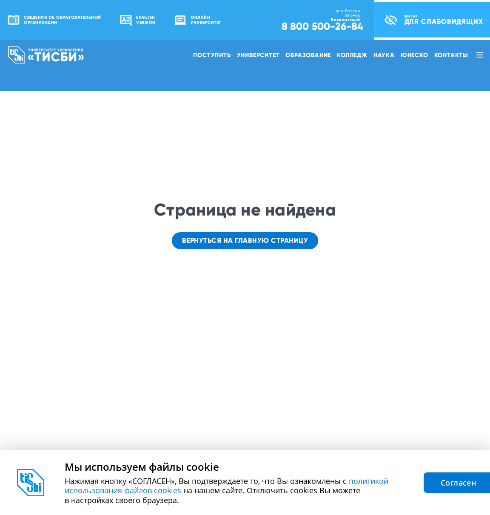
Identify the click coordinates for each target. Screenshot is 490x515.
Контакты (451, 55)
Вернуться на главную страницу (245, 240)
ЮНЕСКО (414, 55)
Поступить (212, 55)
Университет (258, 55)
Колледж (352, 55)
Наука (384, 55)
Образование (308, 55)
